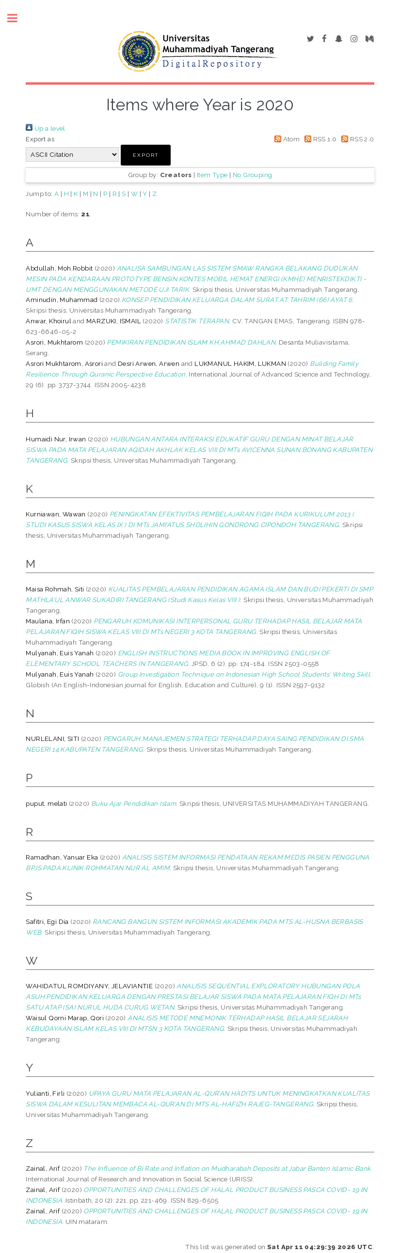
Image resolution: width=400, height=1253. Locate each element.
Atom (285, 139)
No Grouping (252, 175)
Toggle (17, 18)
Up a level (45, 128)
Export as (40, 139)
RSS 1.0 (319, 139)
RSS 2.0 (356, 139)
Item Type (212, 175)
